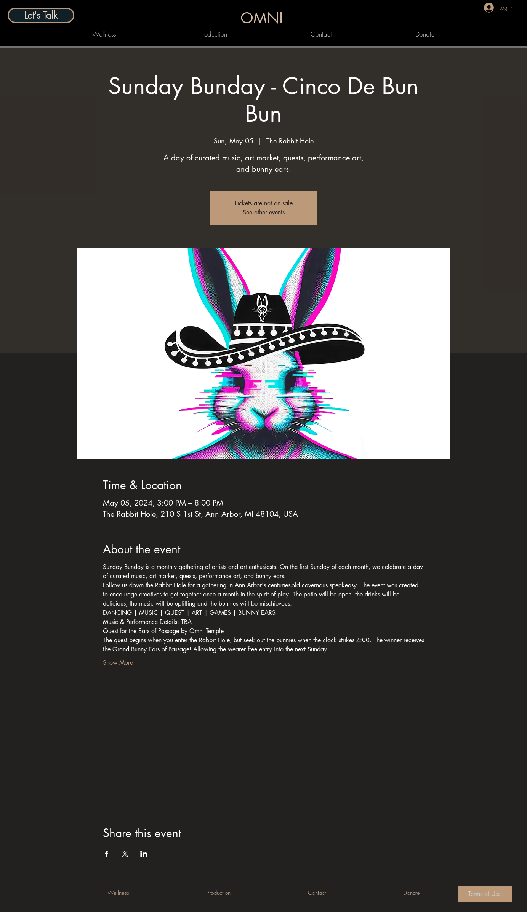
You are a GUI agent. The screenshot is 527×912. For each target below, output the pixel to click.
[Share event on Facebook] (106, 854)
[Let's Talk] (41, 15)
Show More (118, 663)
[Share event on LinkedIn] (143, 854)
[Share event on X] (125, 854)
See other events (264, 212)
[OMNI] (262, 18)
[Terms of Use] (485, 894)
